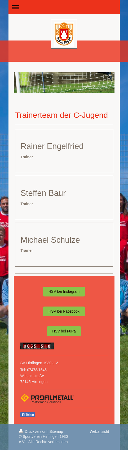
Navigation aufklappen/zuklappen (64, 7)
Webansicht (99, 431)
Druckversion (33, 431)
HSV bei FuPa (64, 331)
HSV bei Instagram (64, 291)
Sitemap (56, 431)
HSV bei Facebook (64, 311)
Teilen (27, 415)
